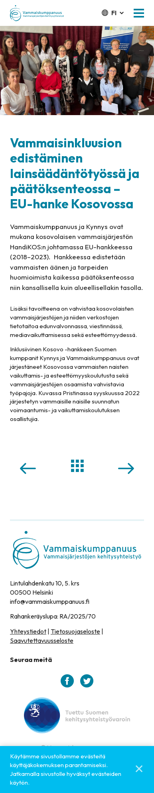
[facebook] (67, 680)
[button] (139, 13)
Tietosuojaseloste (75, 631)
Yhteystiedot (28, 631)
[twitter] (86, 680)
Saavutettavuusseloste (41, 640)
